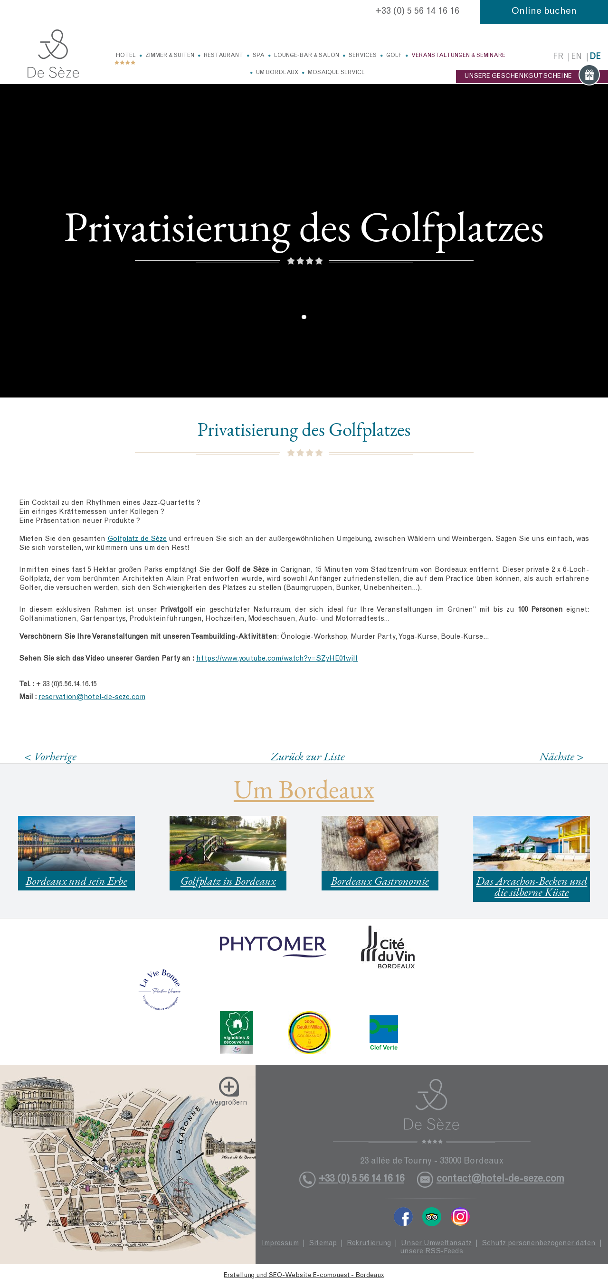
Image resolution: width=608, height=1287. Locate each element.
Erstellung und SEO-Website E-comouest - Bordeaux (304, 1275)
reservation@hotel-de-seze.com (91, 697)
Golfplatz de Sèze (137, 539)
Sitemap (323, 1243)
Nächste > (561, 756)
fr (558, 57)
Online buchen (544, 12)
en (576, 57)
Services (363, 55)
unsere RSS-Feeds (431, 1251)
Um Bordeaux (277, 73)
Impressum (280, 1243)
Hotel (126, 55)
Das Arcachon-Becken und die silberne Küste (531, 886)
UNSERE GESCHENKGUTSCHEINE (532, 76)
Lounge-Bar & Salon (306, 55)
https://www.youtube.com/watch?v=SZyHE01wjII (277, 658)
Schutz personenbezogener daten (539, 1243)
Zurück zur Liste (307, 756)
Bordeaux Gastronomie (380, 880)
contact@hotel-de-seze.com (500, 1179)
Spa (259, 55)
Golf (394, 55)
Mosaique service (336, 73)
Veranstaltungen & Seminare (458, 55)
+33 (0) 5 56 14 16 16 (417, 12)
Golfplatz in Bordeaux (228, 880)
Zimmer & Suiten (169, 55)
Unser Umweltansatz (436, 1243)
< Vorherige (50, 756)
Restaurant (223, 55)
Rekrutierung (369, 1243)
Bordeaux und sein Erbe (76, 880)
